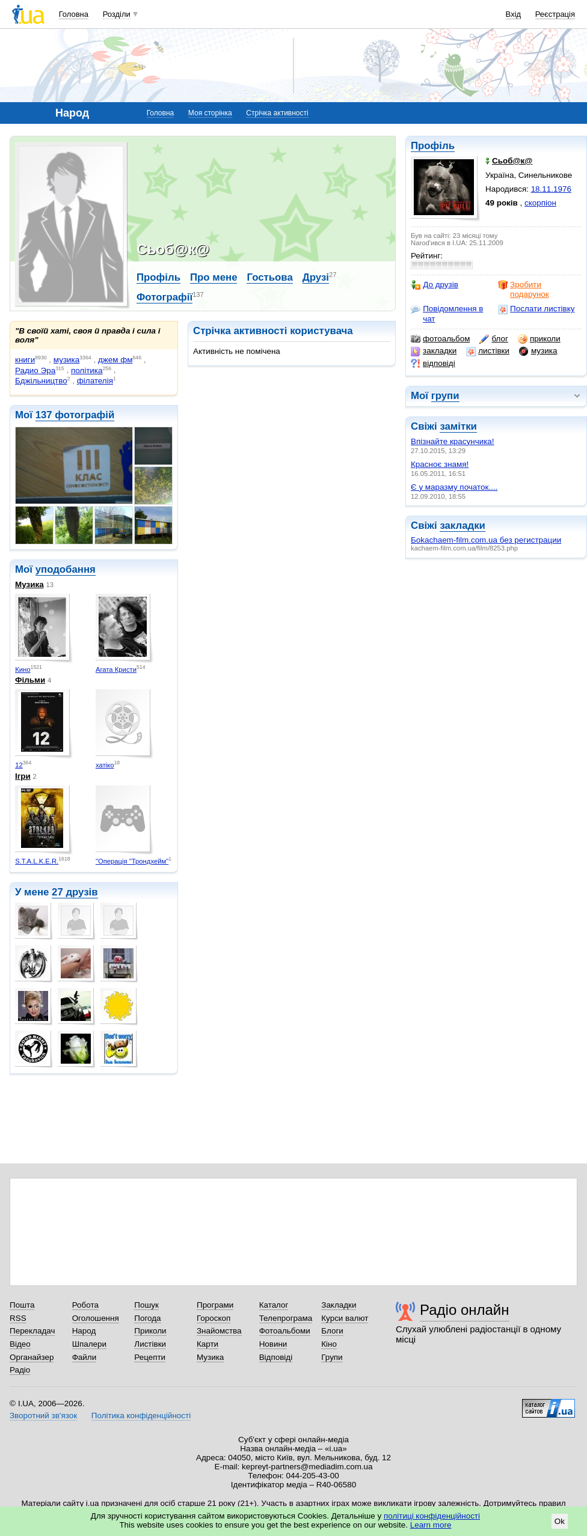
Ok (560, 1521)
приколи (539, 339)
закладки (433, 351)
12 (19, 765)
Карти (207, 1344)
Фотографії (164, 297)
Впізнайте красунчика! (452, 441)
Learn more (431, 1524)
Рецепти (149, 1357)
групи (445, 395)
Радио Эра (35, 370)
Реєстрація (555, 14)
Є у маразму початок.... (454, 487)
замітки (458, 426)
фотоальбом (440, 339)
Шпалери (89, 1344)
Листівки (150, 1344)
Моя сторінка (210, 113)
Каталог (274, 1304)
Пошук (146, 1304)
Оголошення (95, 1318)
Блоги (332, 1330)
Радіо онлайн (464, 1310)
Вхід (513, 14)
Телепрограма (286, 1318)
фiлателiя (95, 380)
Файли (84, 1357)
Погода (147, 1318)
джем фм (115, 359)
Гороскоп (213, 1318)
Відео (20, 1344)
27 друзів (75, 892)
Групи (331, 1357)
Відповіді (276, 1357)
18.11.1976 (551, 189)
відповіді (433, 363)
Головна (73, 14)
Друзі (316, 277)
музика (538, 351)
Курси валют (344, 1318)
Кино (22, 669)
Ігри (23, 776)
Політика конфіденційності (141, 1415)
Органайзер (32, 1357)
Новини (273, 1344)
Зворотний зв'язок (43, 1415)
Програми (215, 1304)
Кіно (329, 1344)
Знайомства (219, 1330)
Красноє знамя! (440, 464)
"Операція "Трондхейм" (132, 861)
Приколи (150, 1330)
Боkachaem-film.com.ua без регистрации (486, 539)
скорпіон (540, 202)
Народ (84, 1330)
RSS (18, 1318)
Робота (85, 1304)
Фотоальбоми (284, 1330)
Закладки (338, 1304)
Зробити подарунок (523, 289)
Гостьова (269, 277)
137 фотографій (75, 415)
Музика (29, 584)
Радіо (20, 1369)
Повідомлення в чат (447, 313)
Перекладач (32, 1330)
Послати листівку (536, 309)
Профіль (433, 145)
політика (87, 370)
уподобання (65, 569)
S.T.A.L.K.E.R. (36, 861)
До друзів (434, 285)
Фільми (30, 679)
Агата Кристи (116, 669)
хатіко (105, 765)
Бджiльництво (41, 380)
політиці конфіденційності (432, 1515)
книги (25, 359)
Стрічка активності (277, 113)
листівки (487, 351)
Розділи (117, 14)
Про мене (214, 277)
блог (493, 339)
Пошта (22, 1304)
